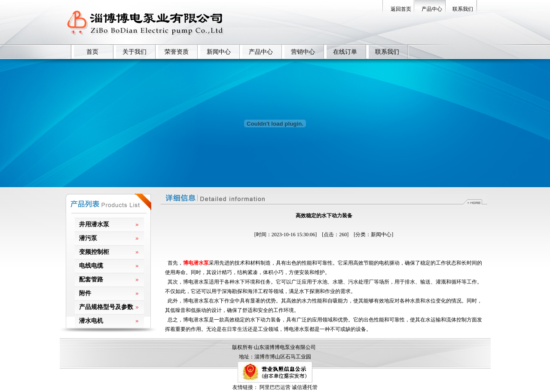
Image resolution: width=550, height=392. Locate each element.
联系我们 (462, 9)
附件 (85, 293)
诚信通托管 (305, 387)
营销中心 (303, 52)
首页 (92, 52)
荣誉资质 (177, 52)
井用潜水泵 (94, 224)
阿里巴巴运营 (275, 387)
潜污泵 (88, 238)
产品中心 (432, 9)
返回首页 (401, 9)
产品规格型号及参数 (106, 307)
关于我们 (134, 52)
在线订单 (345, 52)
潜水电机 (91, 321)
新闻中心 (219, 52)
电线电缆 (91, 265)
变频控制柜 (94, 252)
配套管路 (91, 279)
